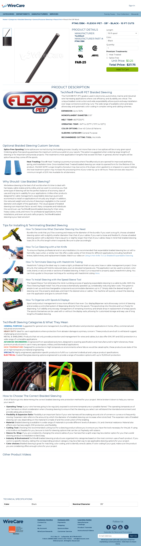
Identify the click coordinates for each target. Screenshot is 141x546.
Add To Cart (122, 69)
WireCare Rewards (44, 531)
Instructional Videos (86, 530)
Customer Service (45, 520)
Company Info (63, 520)
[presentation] (4, 5)
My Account (42, 528)
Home (5, 19)
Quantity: (110, 45)
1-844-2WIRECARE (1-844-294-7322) (57, 539)
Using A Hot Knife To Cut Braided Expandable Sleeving (109, 256)
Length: (109, 30)
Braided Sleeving (24, 19)
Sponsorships (63, 528)
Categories (13, 19)
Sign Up (133, 536)
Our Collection (123, 14)
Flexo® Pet (58, 19)
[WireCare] (16, 5)
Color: (108, 37)
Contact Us (41, 522)
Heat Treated (114, 55)
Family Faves (109, 14)
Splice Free (113, 58)
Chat (39, 525)
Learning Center (85, 520)
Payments (62, 522)
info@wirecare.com (81, 539)
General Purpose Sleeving (42, 19)
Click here (126, 542)
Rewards (134, 14)
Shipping (61, 525)
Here (97, 273)
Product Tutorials (85, 527)
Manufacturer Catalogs (83, 523)
